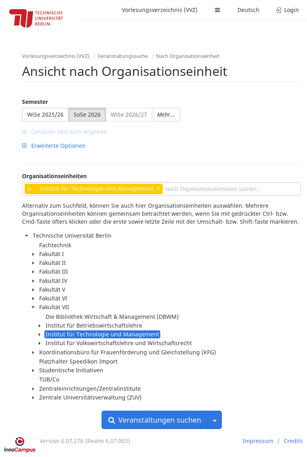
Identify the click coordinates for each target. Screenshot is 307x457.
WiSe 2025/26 (45, 114)
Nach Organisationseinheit (187, 56)
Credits (293, 441)
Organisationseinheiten (54, 176)
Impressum (258, 441)
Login (287, 10)
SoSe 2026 (87, 114)
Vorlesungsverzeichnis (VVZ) (159, 10)
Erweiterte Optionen (54, 145)
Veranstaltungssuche (123, 56)
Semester (35, 101)
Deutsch (248, 10)
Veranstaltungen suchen (154, 420)
